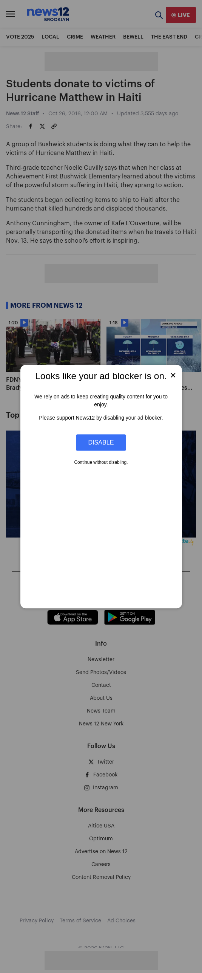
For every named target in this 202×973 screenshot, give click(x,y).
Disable (101, 442)
